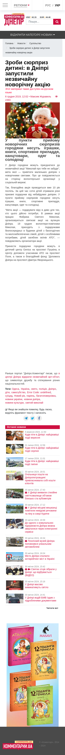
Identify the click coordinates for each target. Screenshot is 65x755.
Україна (25, 388)
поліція (43, 388)
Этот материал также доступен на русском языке (29, 91)
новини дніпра (32, 399)
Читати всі (52, 608)
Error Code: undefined (39, 392)
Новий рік (19, 395)
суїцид (8, 395)
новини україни (13, 399)
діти (7, 392)
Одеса (15, 388)
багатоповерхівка (46, 395)
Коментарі (47, 742)
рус (48, 5)
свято (34, 388)
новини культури (14, 402)
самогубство (18, 392)
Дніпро (52, 388)
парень (30, 395)
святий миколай (34, 402)
